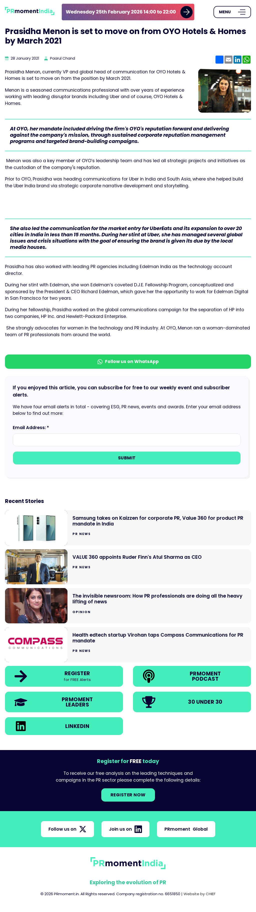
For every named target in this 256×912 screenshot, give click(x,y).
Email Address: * (31, 428)
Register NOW (128, 795)
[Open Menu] (232, 12)
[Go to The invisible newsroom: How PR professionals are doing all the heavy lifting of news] (128, 605)
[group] (128, 12)
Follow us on (67, 829)
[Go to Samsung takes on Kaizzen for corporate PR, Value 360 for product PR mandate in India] (128, 527)
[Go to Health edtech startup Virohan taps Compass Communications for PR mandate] (128, 644)
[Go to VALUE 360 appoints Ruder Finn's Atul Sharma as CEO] (128, 567)
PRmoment (186, 829)
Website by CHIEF (200, 893)
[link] (128, 12)
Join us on (125, 829)
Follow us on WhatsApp (128, 361)
